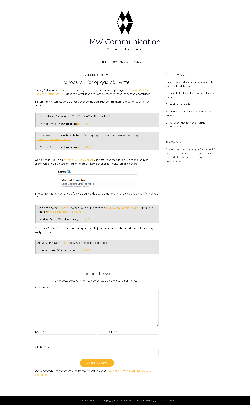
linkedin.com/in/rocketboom (64, 211)
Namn (39, 332)
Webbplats (42, 346)
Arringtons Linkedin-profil (78, 159)
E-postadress (107, 332)
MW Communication (125, 41)
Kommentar (43, 287)
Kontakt (139, 61)
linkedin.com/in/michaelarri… (54, 139)
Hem (104, 61)
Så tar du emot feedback (180, 104)
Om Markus (120, 61)
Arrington (63, 242)
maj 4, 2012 (83, 123)
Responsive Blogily (146, 400)
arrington (62, 208)
